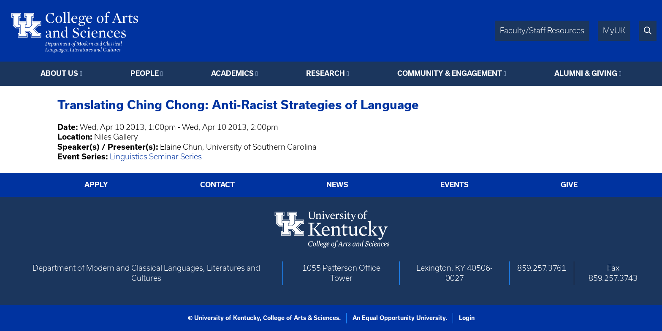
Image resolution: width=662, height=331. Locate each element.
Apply (96, 184)
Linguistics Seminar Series (156, 156)
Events (454, 184)
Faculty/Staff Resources (542, 30)
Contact (217, 184)
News (337, 184)
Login (467, 318)
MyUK (614, 30)
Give (569, 184)
